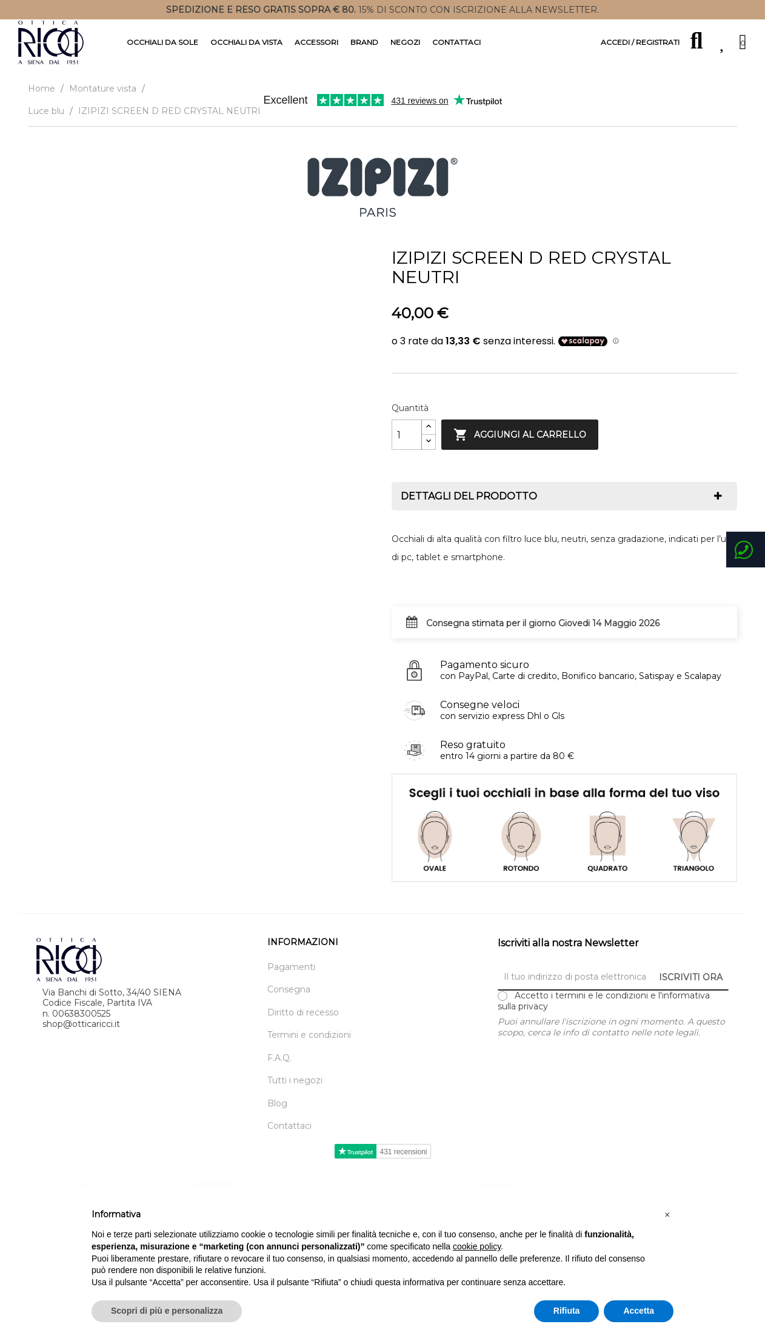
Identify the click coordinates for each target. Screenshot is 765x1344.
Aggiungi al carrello (519, 434)
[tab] (564, 496)
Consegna (288, 990)
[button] (667, 1215)
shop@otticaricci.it (81, 1023)
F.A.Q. (279, 1058)
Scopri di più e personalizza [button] (166, 1311)
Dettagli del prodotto (469, 496)
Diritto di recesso (303, 1013)
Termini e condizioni (309, 1035)
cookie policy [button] (477, 1246)
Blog (277, 1103)
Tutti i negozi (294, 1080)
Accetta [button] (638, 1311)
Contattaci (289, 1126)
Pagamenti (291, 967)
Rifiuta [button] (566, 1311)
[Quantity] (407, 435)
